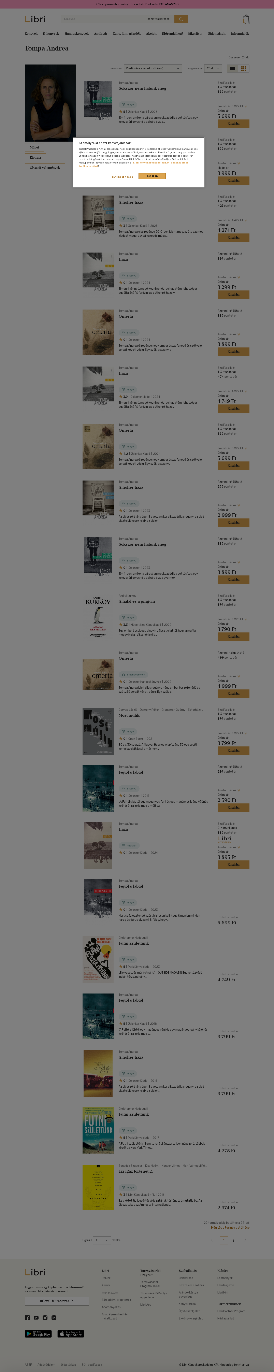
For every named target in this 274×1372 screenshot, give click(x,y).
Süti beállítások (122, 176)
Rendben (152, 175)
